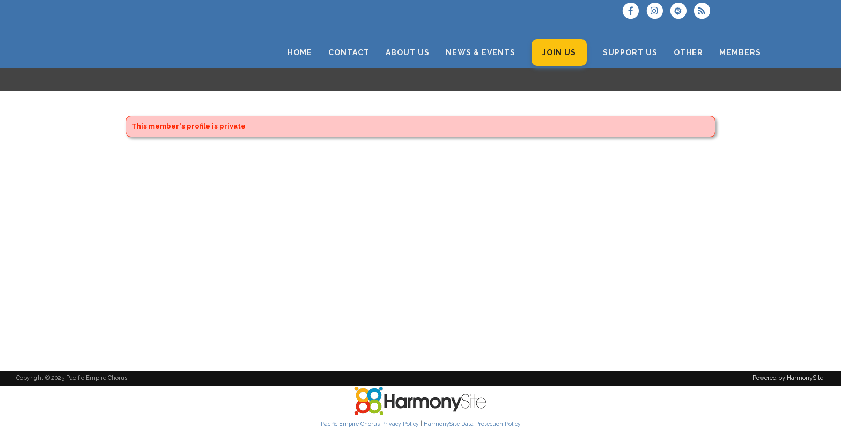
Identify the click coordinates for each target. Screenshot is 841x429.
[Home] (299, 52)
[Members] (740, 52)
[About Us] (408, 52)
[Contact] (349, 52)
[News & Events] (480, 52)
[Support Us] (630, 52)
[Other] (688, 52)
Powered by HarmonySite (788, 377)
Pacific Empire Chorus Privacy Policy (370, 423)
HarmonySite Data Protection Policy (472, 423)
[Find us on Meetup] (682, 12)
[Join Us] (559, 52)
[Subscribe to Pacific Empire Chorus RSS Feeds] (704, 12)
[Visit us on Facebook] (634, 12)
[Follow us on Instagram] (657, 12)
